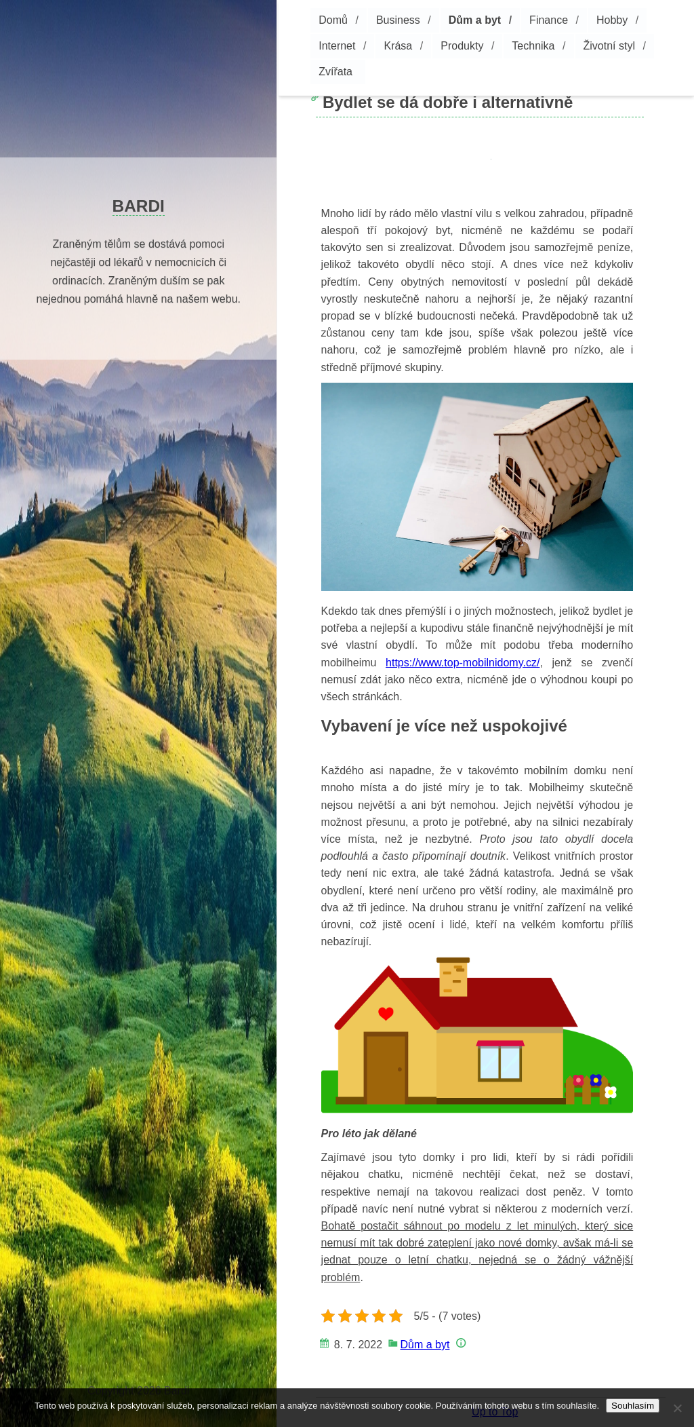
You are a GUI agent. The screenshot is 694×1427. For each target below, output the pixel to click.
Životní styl (609, 46)
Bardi (139, 206)
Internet (337, 46)
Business (398, 20)
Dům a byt (475, 20)
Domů (333, 20)
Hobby (612, 20)
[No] (677, 1408)
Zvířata (335, 71)
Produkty (462, 46)
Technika (533, 46)
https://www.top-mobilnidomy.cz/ (462, 662)
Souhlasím (632, 1406)
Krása (398, 46)
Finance (548, 20)
